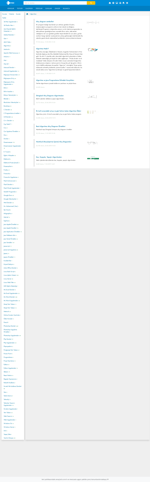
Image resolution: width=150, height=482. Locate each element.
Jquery (6, 253)
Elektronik (7, 159)
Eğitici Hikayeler (10, 155)
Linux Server (8, 279)
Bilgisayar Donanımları (12, 75)
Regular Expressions (10, 379)
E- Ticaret (7, 152)
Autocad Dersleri (9, 67)
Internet (7, 217)
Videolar (39, 8)
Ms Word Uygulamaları (12, 300)
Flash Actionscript (10, 181)
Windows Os (9, 423)
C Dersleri (8, 110)
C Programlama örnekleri (12, 113)
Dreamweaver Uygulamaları (12, 147)
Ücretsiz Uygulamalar (11, 409)
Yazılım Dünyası (9, 438)
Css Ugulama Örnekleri (12, 131)
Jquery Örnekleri (9, 257)
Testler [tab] (4, 18)
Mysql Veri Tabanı (10, 308)
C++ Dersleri (9, 120)
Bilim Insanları (9, 91)
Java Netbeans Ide (10, 235)
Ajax (6, 38)
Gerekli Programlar (10, 192)
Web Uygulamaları (10, 420)
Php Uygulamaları (10, 343)
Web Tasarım (9, 416)
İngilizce (7, 221)
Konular (11, 8)
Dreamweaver (9, 142)
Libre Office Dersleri (11, 268)
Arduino (7, 57)
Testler (20, 8)
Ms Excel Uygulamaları (11, 293)
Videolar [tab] (11, 14)
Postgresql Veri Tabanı (11, 350)
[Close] (107, 479)
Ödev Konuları (9, 319)
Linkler (57, 8)
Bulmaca (66, 8)
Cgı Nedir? (8, 124)
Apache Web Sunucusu (12, 53)
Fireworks (7, 173)
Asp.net (6, 64)
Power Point (8, 354)
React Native (8, 375)
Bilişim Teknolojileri (11, 95)
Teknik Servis (8, 396)
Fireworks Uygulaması (11, 177)
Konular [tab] (4, 14)
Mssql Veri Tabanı (10, 304)
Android (7, 49)
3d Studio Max (9, 25)
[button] (127, 3)
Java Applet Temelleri (11, 228)
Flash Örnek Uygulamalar (12, 188)
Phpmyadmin (8, 346)
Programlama (8, 357)
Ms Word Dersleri (10, 297)
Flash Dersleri (8, 184)
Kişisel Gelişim (9, 264)
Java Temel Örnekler (11, 239)
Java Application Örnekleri (13, 232)
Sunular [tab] (18, 14)
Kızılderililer (8, 261)
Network (7, 311)
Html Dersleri (9, 203)
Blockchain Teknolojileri (12, 102)
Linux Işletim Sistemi (11, 275)
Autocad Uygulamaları (11, 71)
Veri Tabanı (8, 412)
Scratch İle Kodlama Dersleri (13, 387)
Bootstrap (7, 106)
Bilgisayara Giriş (10, 78)
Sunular (48, 8)
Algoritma (7, 46)
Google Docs (9, 195)
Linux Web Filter (9, 282)
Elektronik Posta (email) (12, 163)
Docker (6, 139)
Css (6, 128)
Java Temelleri (9, 242)
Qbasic (7, 372)
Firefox (7, 170)
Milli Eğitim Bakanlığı (11, 286)
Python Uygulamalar (11, 368)
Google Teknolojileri (11, 199)
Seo (5, 392)
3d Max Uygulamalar (11, 22)
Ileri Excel (7, 210)
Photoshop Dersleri (11, 326)
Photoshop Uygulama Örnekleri (10, 331)
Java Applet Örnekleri (11, 224)
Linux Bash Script (10, 271)
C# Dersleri (8, 117)
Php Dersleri (8, 339)
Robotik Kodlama (9, 383)
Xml (5, 431)
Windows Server (9, 427)
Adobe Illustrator (9, 35)
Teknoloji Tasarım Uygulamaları (9, 404)
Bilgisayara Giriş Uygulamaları (9, 83)
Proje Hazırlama (10, 361)
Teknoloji (7, 399)
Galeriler (29, 8)
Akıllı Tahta (7, 42)
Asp (5, 60)
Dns (5, 135)
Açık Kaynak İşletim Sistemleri (10, 30)
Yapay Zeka (8, 434)
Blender (7, 99)
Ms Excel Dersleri (10, 290)
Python (6, 364)
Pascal (6, 322)
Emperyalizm (8, 166)
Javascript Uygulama (11, 250)
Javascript (8, 246)
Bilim (6, 88)
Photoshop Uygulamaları (12, 335)
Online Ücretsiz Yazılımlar (12, 315)
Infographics (8, 213)
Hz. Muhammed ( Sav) (11, 206)
